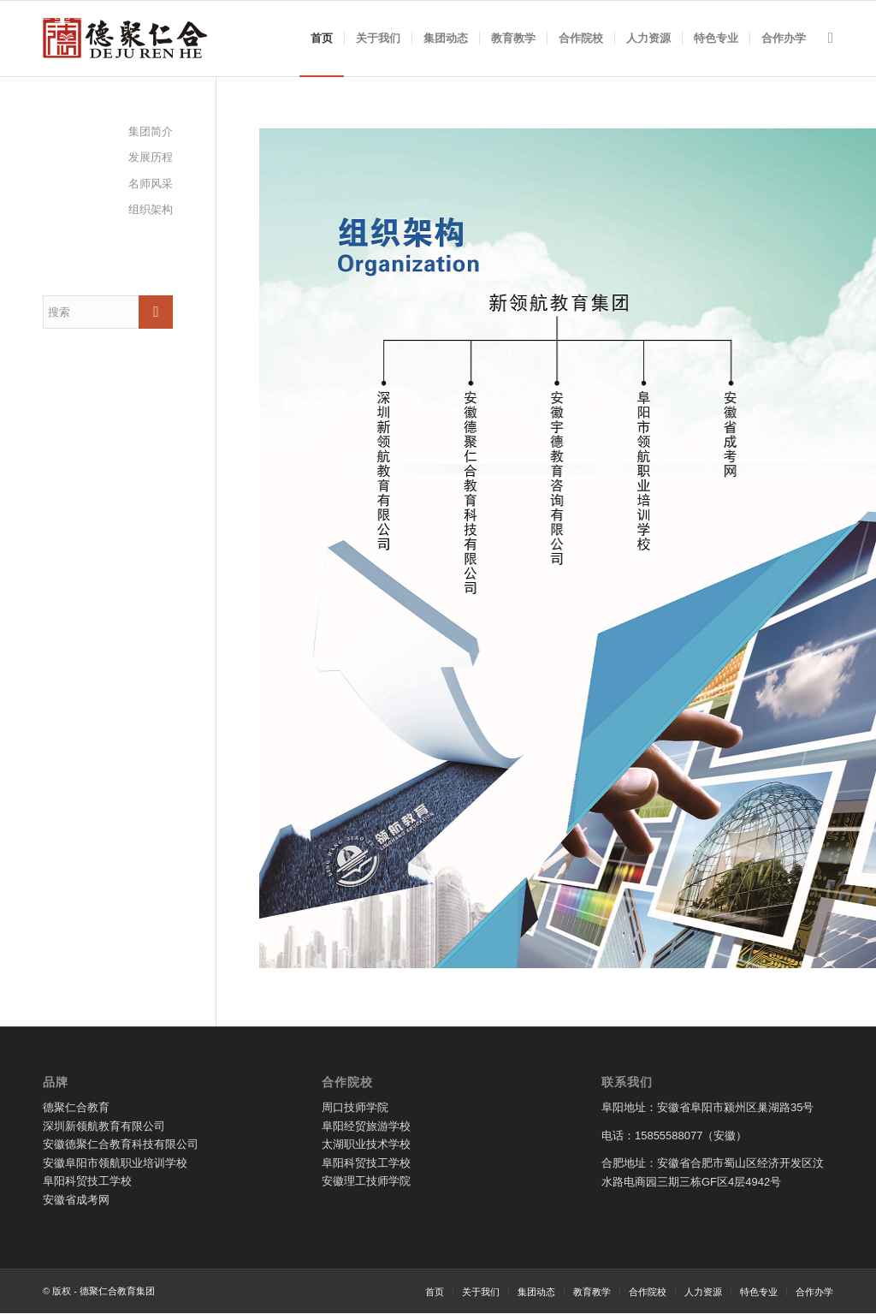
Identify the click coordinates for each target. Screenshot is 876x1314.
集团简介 (150, 131)
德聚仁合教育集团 (117, 1291)
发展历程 (150, 157)
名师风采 (150, 183)
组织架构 (150, 209)
